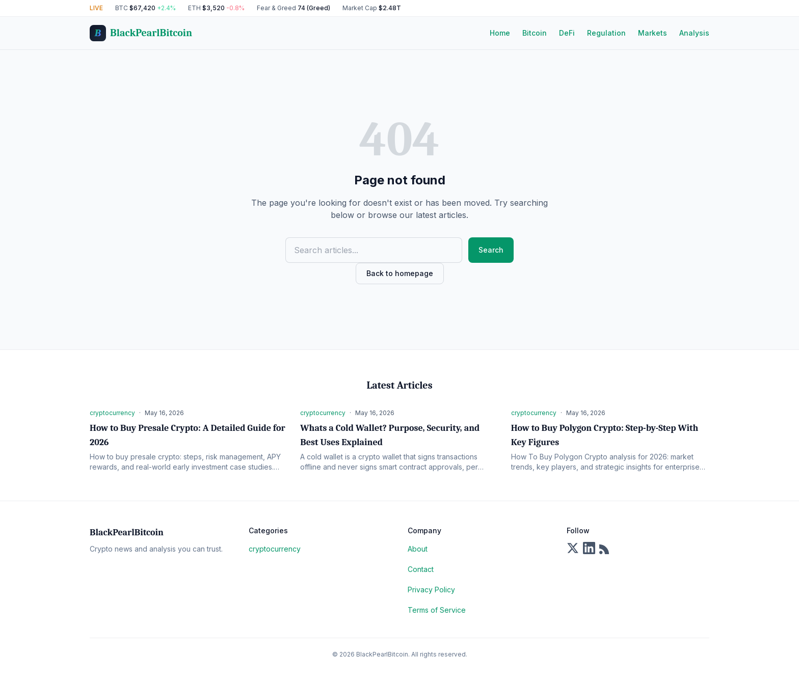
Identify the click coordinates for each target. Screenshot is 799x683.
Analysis (694, 33)
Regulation (606, 33)
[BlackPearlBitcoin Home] (141, 33)
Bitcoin (534, 33)
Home (500, 33)
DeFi (567, 33)
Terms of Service (437, 610)
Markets (652, 33)
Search (490, 249)
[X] (573, 548)
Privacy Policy (431, 589)
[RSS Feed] (605, 548)
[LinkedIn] (589, 548)
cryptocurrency (275, 548)
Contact (421, 569)
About (418, 548)
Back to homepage (399, 273)
